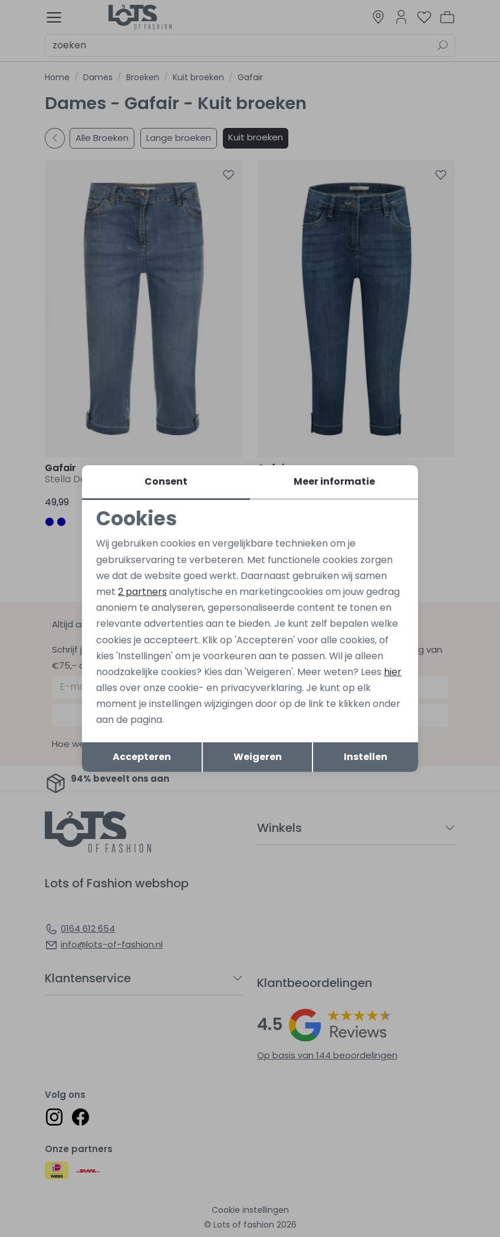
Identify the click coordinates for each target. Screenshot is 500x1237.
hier (393, 672)
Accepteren (142, 757)
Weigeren (257, 757)
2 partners (142, 591)
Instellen (365, 757)
